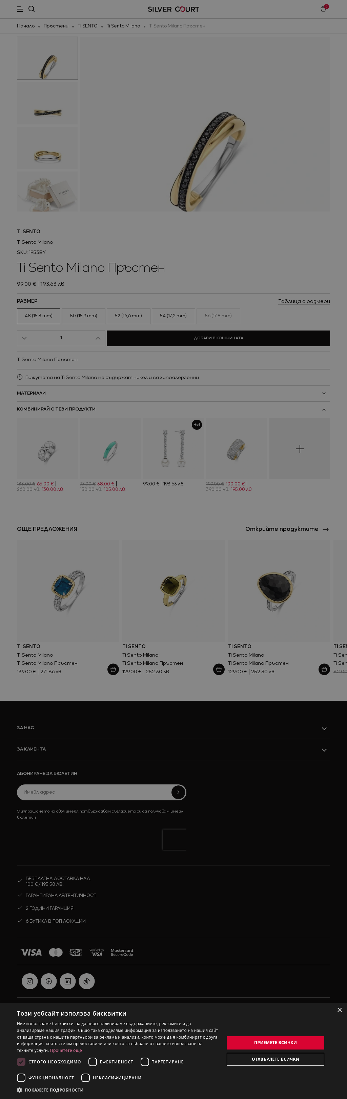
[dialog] (173, 1051)
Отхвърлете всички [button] (275, 1059)
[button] (117, 1090)
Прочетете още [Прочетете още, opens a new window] (66, 1050)
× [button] (339, 1010)
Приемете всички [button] (275, 1042)
